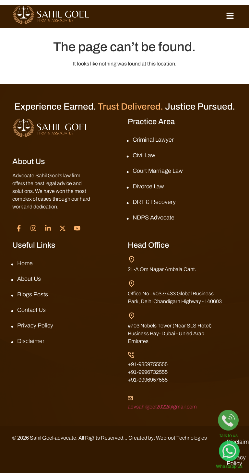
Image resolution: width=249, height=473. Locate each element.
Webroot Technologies (37, 445)
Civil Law (144, 155)
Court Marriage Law (158, 171)
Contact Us (31, 310)
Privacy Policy (35, 325)
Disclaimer (30, 341)
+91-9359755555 (148, 364)
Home (25, 263)
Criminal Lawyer (153, 139)
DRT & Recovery (154, 202)
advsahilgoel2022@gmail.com (162, 406)
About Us (29, 279)
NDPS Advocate (153, 217)
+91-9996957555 (148, 380)
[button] (229, 16)
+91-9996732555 (148, 372)
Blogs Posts (32, 294)
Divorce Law (148, 186)
